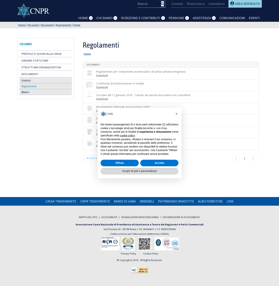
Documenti (47, 25)
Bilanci (25, 92)
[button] (177, 114)
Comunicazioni (232, 18)
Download (102, 75)
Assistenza (202, 18)
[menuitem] (177, 4)
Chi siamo (104, 18)
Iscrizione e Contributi (140, 18)
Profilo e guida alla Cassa (41, 54)
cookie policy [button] (127, 135)
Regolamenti (63, 25)
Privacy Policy (128, 253)
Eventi (254, 18)
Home (83, 18)
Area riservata (245, 4)
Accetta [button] (159, 162)
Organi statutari (34, 60)
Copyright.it (126, 260)
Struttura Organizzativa (41, 67)
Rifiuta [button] (120, 162)
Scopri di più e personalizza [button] (139, 170)
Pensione (176, 18)
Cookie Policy (150, 253)
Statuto (26, 80)
